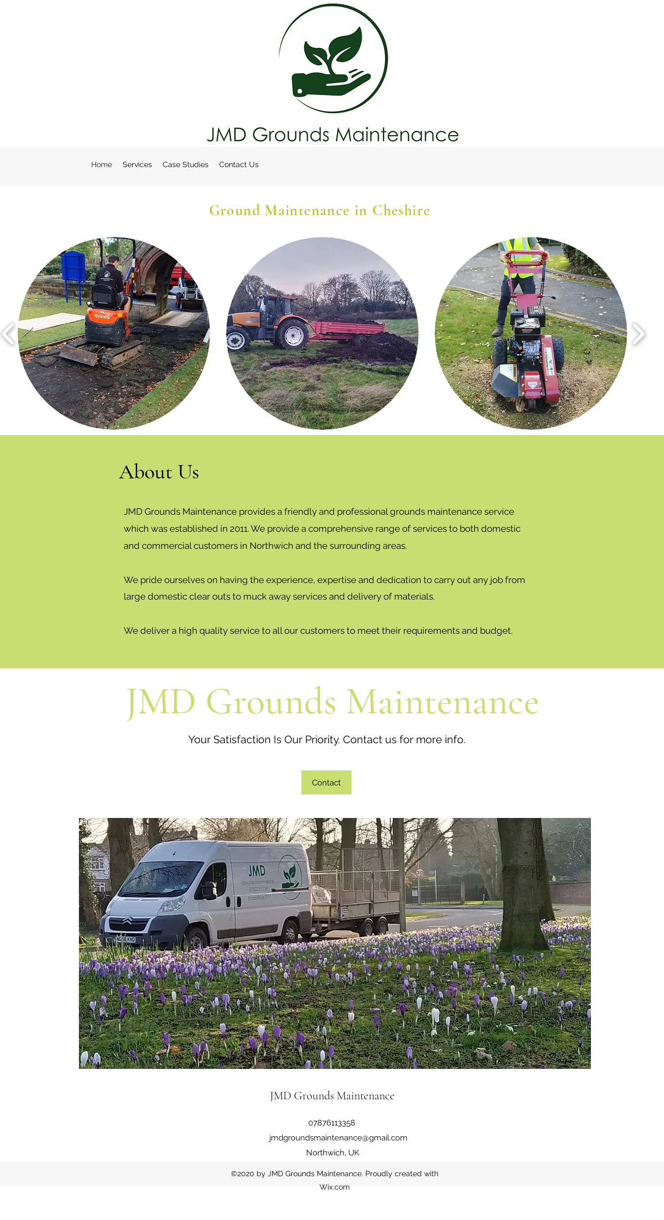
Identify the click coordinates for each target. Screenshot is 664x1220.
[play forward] (638, 333)
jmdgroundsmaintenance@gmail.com (338, 1138)
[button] (114, 333)
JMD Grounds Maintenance (332, 1096)
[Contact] (326, 782)
